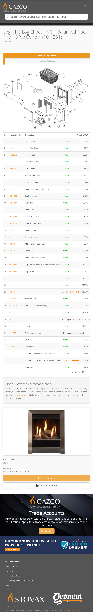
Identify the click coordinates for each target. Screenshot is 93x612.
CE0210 (12, 148)
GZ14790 (13, 264)
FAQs (7, 590)
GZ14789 (13, 271)
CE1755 (12, 326)
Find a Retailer (46, 478)
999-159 (12, 333)
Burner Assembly (47, 61)
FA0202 (12, 209)
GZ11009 (13, 203)
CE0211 (12, 161)
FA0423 (12, 360)
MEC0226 (13, 319)
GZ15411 (13, 292)
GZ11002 (13, 196)
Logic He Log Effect (46, 56)
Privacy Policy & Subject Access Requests (20, 580)
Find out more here (72, 611)
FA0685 (12, 237)
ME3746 (12, 168)
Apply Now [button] (46, 531)
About (8, 585)
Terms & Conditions (13, 576)
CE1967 (12, 278)
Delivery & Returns (12, 566)
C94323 (12, 230)
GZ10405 (13, 299)
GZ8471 (12, 346)
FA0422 (12, 353)
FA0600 (12, 367)
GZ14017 (13, 305)
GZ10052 (13, 216)
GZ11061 (13, 251)
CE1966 (12, 285)
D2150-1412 (14, 244)
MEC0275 (13, 155)
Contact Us (9, 571)
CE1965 (12, 312)
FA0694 (12, 257)
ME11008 (13, 223)
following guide (19, 395)
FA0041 (12, 340)
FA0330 (12, 189)
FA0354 (12, 175)
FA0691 (12, 182)
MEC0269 (13, 141)
